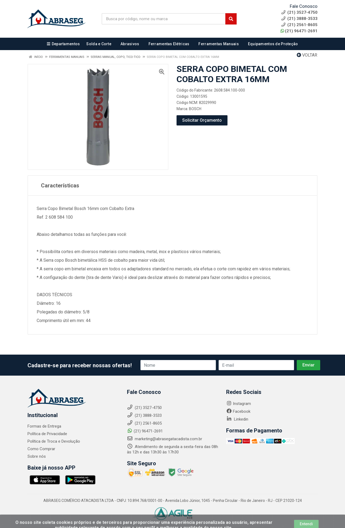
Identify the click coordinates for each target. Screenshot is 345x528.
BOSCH (195, 109)
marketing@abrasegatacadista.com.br (164, 438)
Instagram (238, 403)
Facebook (238, 411)
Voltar (307, 55)
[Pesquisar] (231, 19)
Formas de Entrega (44, 426)
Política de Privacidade (47, 433)
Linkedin (237, 419)
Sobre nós (36, 456)
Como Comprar (41, 448)
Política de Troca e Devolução (53, 441)
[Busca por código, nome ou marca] (164, 19)
